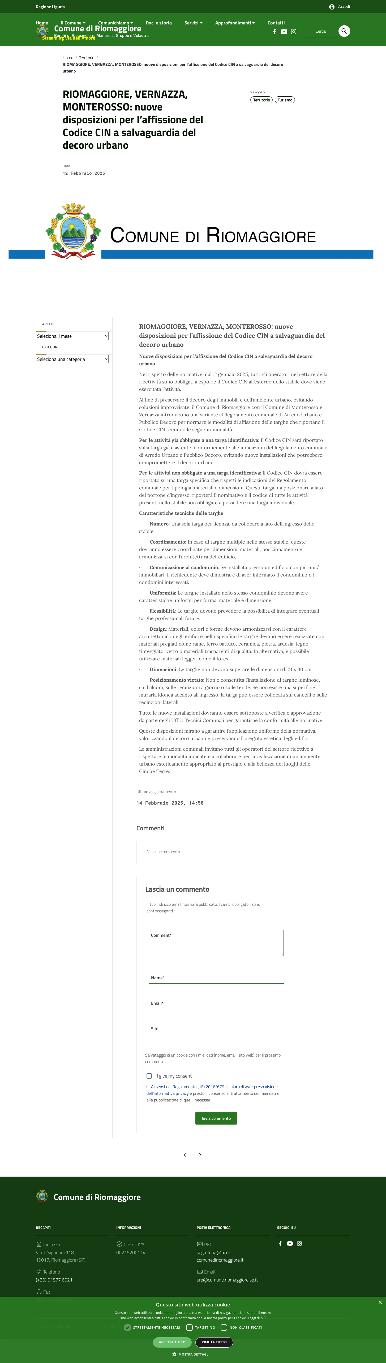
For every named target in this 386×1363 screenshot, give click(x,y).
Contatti (276, 36)
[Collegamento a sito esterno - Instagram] (299, 1259)
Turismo (285, 113)
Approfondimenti (233, 36)
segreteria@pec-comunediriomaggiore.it (220, 1272)
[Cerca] (344, 31)
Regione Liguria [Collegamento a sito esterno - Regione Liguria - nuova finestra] (50, 6)
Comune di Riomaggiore (97, 1213)
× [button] (380, 1302)
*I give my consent (173, 1092)
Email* (158, 1018)
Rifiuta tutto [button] (214, 1342)
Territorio (86, 71)
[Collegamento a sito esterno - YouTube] (290, 1259)
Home (42, 36)
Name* (158, 991)
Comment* (162, 949)
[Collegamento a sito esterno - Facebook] (280, 1259)
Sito (155, 1044)
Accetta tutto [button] (172, 1342)
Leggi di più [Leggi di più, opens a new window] (257, 1317)
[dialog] (193, 1330)
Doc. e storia (159, 36)
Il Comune (71, 36)
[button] (193, 1354)
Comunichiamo (113, 36)
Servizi (192, 36)
